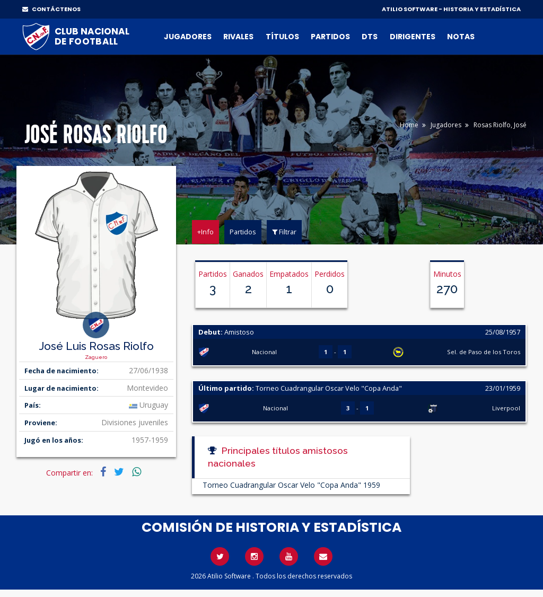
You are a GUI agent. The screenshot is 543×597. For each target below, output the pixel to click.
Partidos (330, 36)
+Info (205, 231)
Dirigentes (412, 36)
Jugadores (188, 36)
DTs (370, 36)
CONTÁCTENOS (51, 9)
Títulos (282, 36)
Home (409, 124)
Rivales (238, 36)
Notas (461, 36)
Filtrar (284, 231)
